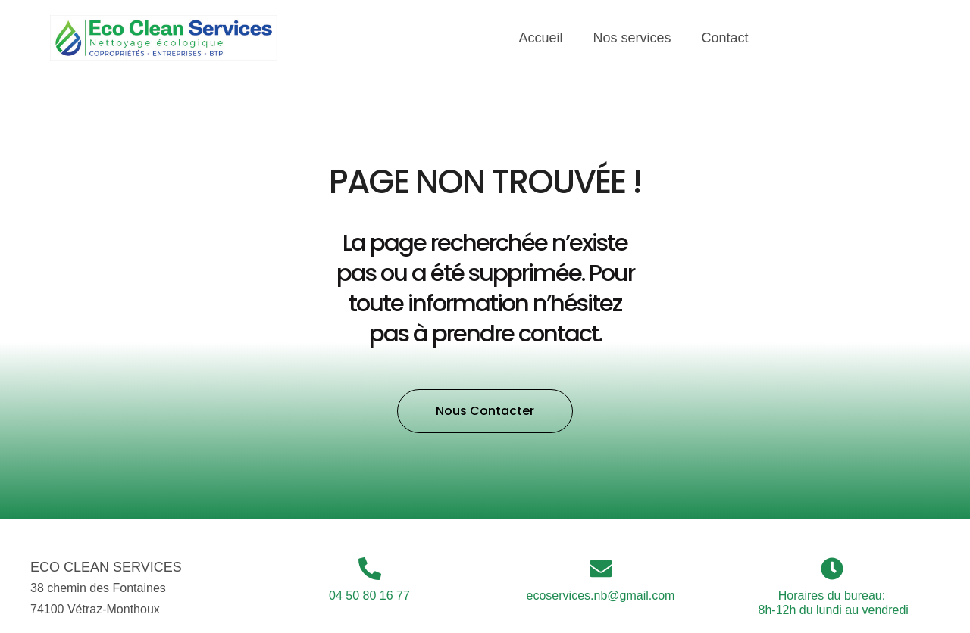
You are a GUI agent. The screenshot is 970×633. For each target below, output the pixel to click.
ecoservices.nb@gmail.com (601, 595)
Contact (725, 37)
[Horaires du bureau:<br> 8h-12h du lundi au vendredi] (832, 568)
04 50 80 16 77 (369, 595)
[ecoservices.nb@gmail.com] (601, 568)
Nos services (632, 37)
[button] (485, 411)
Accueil (541, 37)
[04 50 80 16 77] (369, 568)
